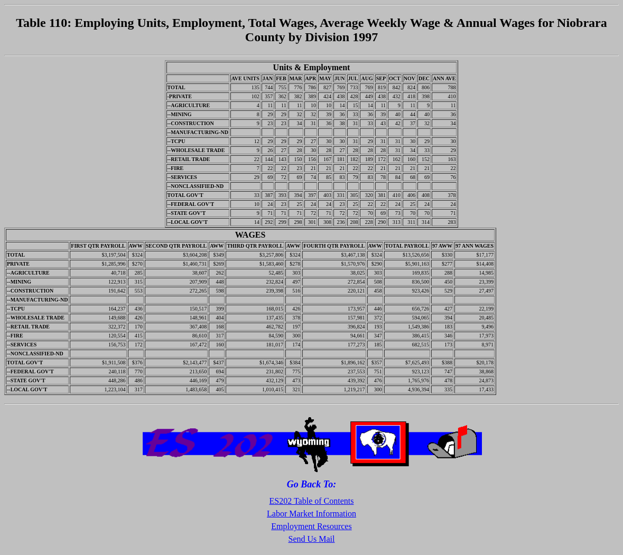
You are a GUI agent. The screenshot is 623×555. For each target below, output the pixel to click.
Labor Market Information (311, 513)
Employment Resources (311, 526)
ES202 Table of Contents (311, 500)
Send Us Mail (312, 538)
